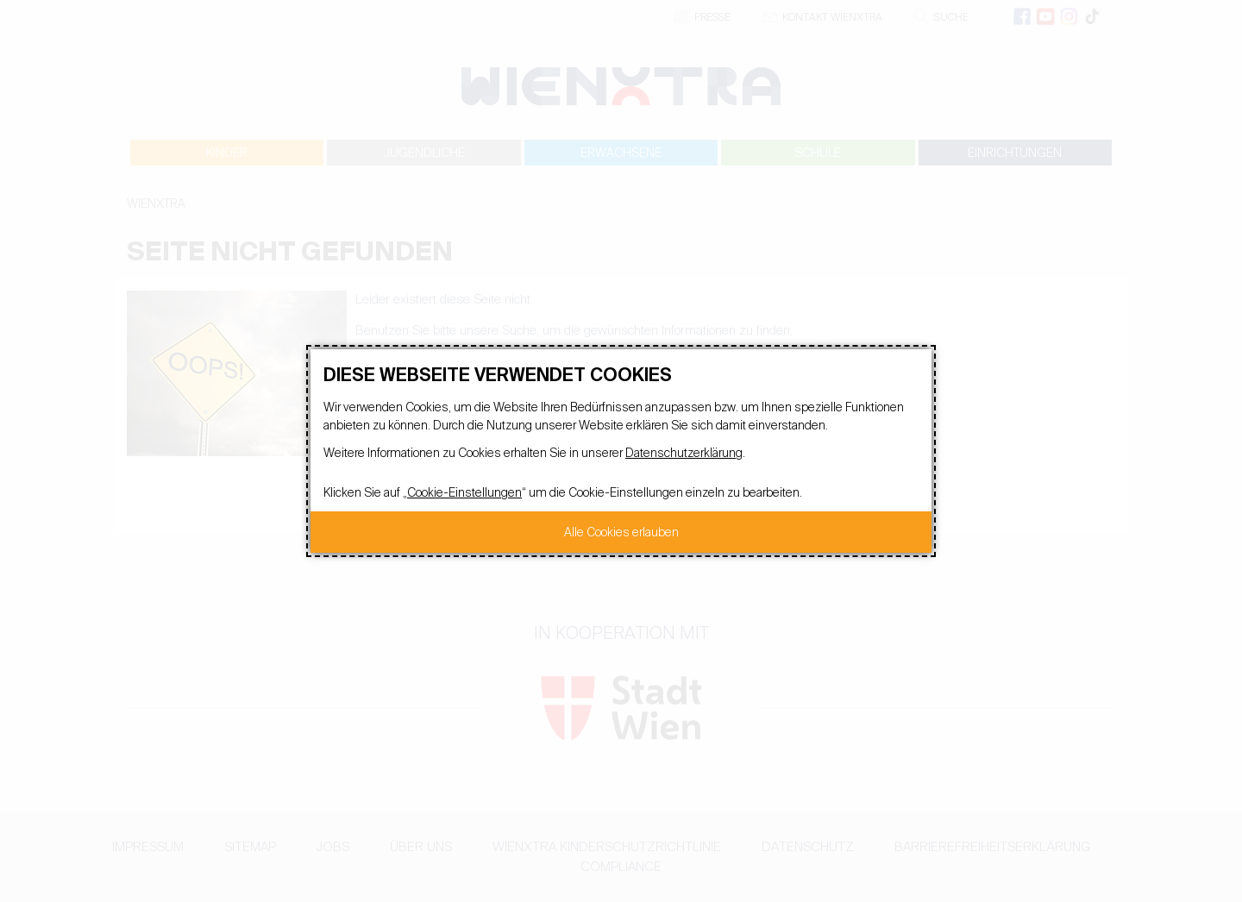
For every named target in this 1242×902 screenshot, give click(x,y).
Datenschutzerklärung (684, 452)
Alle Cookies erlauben (621, 532)
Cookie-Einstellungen (464, 492)
